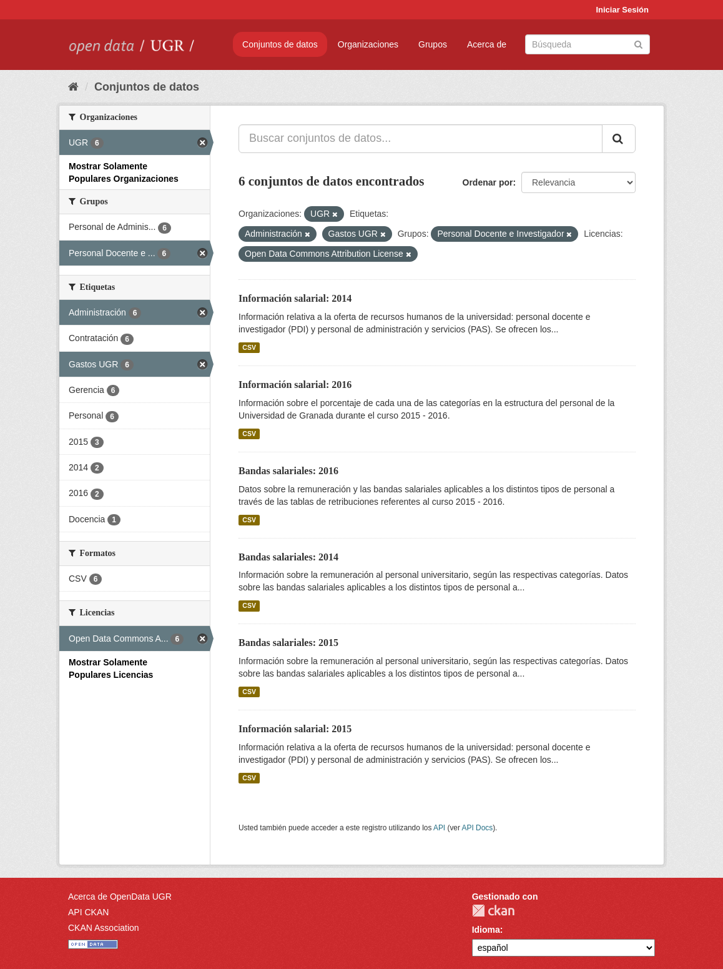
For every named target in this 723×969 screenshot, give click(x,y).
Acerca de (486, 44)
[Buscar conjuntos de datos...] (420, 138)
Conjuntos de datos (280, 44)
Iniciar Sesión (622, 9)
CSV (249, 347)
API (439, 827)
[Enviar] (638, 43)
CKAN (493, 910)
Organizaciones (368, 44)
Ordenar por (488, 182)
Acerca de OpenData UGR (120, 897)
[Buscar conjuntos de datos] (587, 44)
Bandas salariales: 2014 (288, 557)
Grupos (432, 44)
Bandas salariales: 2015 (288, 642)
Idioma (486, 930)
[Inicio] (73, 87)
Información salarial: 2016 (295, 384)
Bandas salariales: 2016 (288, 470)
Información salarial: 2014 (295, 298)
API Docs (477, 827)
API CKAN (88, 912)
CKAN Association (103, 928)
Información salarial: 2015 (295, 728)
